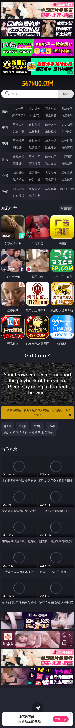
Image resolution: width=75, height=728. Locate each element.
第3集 (37, 426)
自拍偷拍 (34, 124)
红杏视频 (18, 195)
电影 (5, 143)
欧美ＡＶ (50, 124)
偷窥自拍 (18, 156)
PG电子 (18, 108)
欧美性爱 (67, 140)
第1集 (7, 426)
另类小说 (34, 179)
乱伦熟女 (50, 147)
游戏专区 (67, 108)
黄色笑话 (50, 179)
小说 (5, 175)
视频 (5, 127)
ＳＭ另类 (67, 131)
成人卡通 (50, 140)
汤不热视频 (67, 189)
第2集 (22, 426)
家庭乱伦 (34, 172)
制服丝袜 (18, 147)
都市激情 (18, 172)
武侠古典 (67, 172)
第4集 (52, 426)
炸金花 (34, 115)
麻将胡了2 (18, 115)
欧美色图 (50, 156)
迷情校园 (18, 179)
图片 (5, 159)
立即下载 (60, 719)
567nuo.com (37, 84)
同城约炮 (18, 189)
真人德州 (34, 108)
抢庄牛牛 (67, 115)
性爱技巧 (67, 179)
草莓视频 (50, 189)
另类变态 (67, 147)
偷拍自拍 (34, 140)
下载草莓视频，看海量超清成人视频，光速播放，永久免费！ (38, 412)
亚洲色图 (34, 156)
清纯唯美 (34, 163)
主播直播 (50, 131)
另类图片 (67, 163)
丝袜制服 (34, 131)
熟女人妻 (18, 131)
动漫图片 (67, 156)
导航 (5, 191)
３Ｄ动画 (67, 124)
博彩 (5, 111)
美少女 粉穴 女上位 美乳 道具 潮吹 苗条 (28, 432)
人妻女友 (50, 172)
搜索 (66, 94)
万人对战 (50, 108)
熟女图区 (50, 163)
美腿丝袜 (18, 163)
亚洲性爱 (18, 140)
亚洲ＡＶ (18, 124)
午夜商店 (34, 189)
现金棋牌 (50, 115)
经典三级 (34, 147)
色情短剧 (34, 195)
